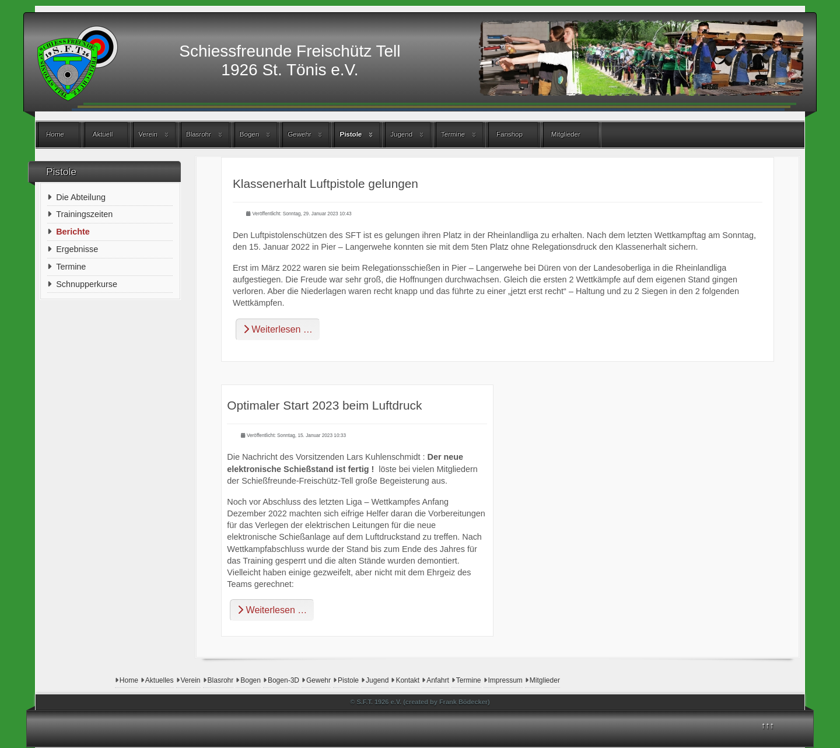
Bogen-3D (283, 680)
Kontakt (407, 680)
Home (55, 134)
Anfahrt (437, 680)
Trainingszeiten (84, 214)
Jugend (401, 134)
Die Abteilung (81, 197)
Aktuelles (159, 680)
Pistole (351, 134)
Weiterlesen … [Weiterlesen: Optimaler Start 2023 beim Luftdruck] (272, 610)
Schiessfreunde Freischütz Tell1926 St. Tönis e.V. (289, 60)
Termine (453, 134)
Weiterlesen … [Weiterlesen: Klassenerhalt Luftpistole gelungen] (278, 329)
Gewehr (299, 134)
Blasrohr (198, 134)
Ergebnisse (77, 249)
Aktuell (103, 134)
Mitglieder (565, 134)
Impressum (505, 680)
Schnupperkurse (86, 284)
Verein (148, 134)
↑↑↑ (767, 725)
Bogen (249, 134)
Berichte (73, 231)
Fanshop (509, 134)
